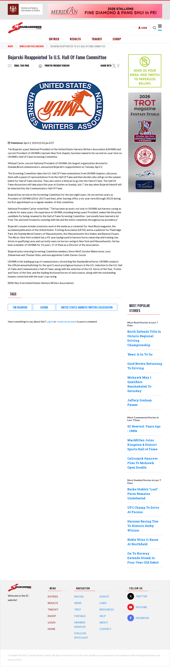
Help (102, 615)
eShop (117, 39)
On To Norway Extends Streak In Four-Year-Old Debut (143, 557)
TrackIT (97, 39)
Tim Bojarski (20, 307)
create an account (66, 321)
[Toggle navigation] (160, 27)
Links (102, 602)
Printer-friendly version (57, 65)
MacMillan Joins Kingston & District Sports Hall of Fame (142, 444)
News (10, 46)
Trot (77, 609)
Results (75, 39)
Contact (105, 628)
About (103, 622)
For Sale (80, 615)
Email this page (21, 65)
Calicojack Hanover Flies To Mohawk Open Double (142, 462)
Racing (79, 596)
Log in (49, 321)
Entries (54, 39)
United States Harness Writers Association (87, 307)
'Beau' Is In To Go (140, 354)
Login (144, 27)
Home (51, 628)
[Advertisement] (144, 247)
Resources (106, 609)
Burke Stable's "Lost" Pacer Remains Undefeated (142, 493)
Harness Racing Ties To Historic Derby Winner (142, 525)
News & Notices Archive (32, 46)
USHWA (44, 307)
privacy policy (14, 659)
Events (104, 596)
